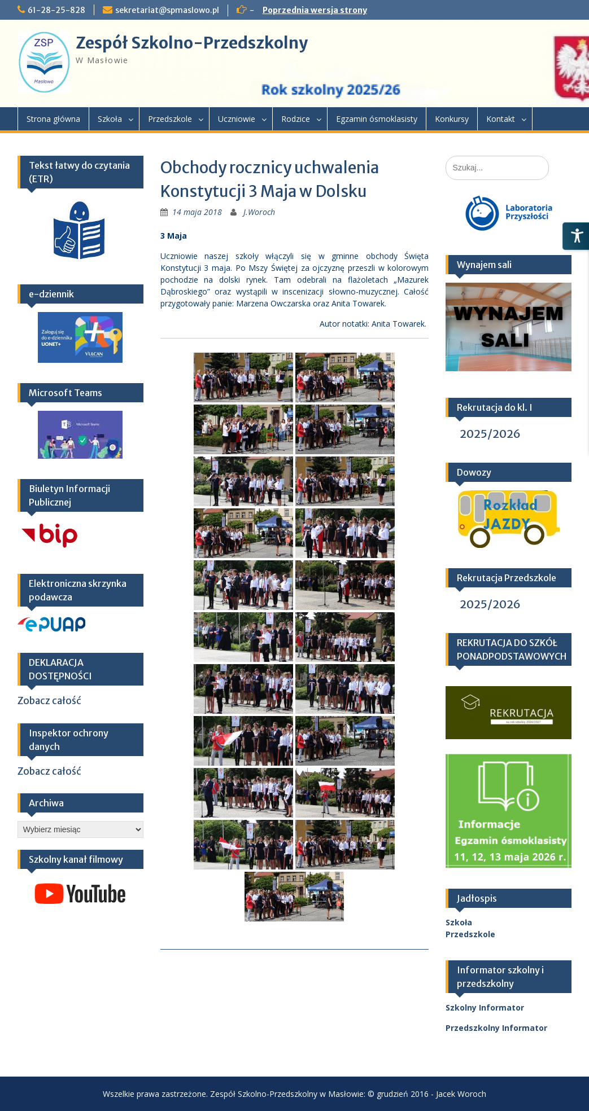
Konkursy (452, 118)
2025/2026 (490, 434)
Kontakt (500, 118)
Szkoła (110, 118)
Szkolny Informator (485, 1007)
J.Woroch (259, 212)
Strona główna (53, 118)
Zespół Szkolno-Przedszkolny (192, 43)
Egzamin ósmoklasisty (376, 118)
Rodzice (295, 118)
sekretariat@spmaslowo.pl (167, 10)
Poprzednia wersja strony (315, 10)
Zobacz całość (49, 701)
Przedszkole (170, 118)
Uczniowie (236, 118)
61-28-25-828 (56, 10)
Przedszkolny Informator (496, 1027)
